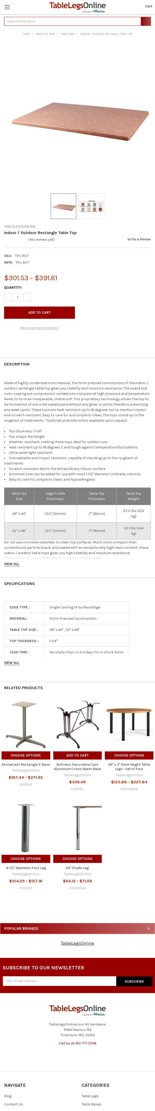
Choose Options (26, 755)
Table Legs (90, 1096)
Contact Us (13, 1104)
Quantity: (13, 287)
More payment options (39, 328)
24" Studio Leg (77, 868)
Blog (7, 1096)
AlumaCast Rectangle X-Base (26, 764)
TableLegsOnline (77, 943)
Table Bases (91, 1104)
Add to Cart (77, 755)
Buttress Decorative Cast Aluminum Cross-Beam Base (77, 766)
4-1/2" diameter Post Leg (26, 868)
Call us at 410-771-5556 (77, 1043)
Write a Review (139, 239)
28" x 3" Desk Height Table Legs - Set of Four (129, 766)
